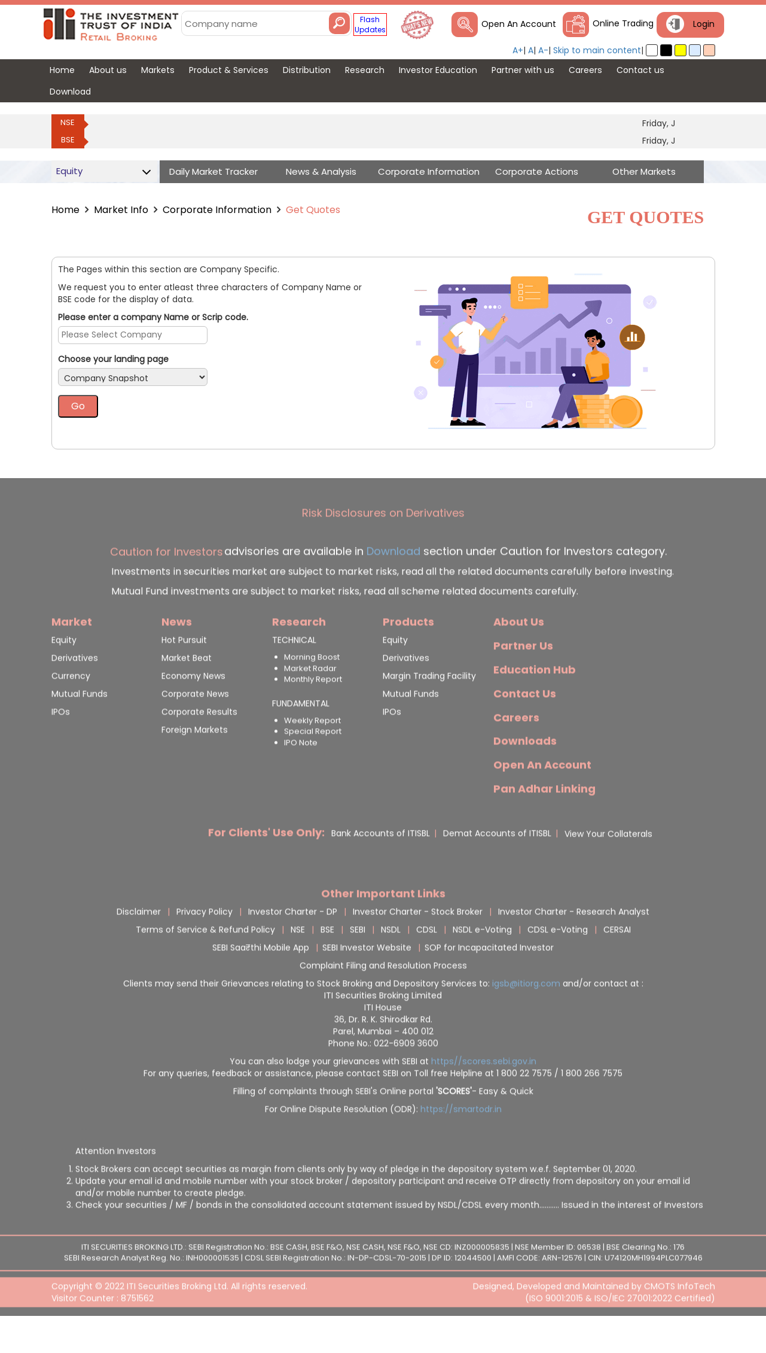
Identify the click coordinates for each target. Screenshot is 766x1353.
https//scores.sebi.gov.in (483, 1091)
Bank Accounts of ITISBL (380, 863)
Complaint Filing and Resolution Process (383, 995)
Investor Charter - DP (292, 941)
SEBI (357, 959)
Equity (64, 670)
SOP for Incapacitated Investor (489, 977)
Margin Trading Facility (429, 706)
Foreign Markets (194, 759)
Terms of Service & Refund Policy (205, 959)
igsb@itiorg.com (527, 1013)
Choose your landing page (113, 359)
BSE (68, 139)
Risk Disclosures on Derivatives (383, 542)
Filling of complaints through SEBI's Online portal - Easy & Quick (383, 1121)
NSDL (391, 959)
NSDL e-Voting (482, 959)
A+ (517, 50)
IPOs (60, 741)
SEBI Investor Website (366, 977)
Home (65, 210)
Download (392, 580)
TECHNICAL (294, 670)
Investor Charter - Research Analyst (573, 941)
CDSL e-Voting (557, 959)
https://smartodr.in (461, 1139)
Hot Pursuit (184, 670)
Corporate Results (199, 741)
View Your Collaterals (608, 863)
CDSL (426, 959)
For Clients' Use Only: (266, 862)
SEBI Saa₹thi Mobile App (260, 977)
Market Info (121, 210)
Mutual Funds (79, 723)
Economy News (193, 706)
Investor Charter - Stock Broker (418, 941)
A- (543, 50)
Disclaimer (139, 941)
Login (704, 24)
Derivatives (74, 688)
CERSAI (617, 959)
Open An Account (518, 24)
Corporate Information (217, 210)
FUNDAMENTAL (300, 733)
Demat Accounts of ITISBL (497, 863)
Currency (70, 706)
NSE (67, 122)
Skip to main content (597, 50)
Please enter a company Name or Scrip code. (153, 317)
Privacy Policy (204, 941)
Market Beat (186, 688)
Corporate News (195, 723)
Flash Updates (370, 24)
